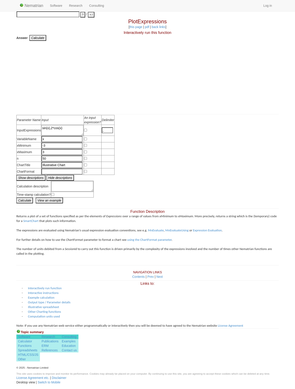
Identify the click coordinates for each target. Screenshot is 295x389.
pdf (147, 27)
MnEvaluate (156, 230)
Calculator (25, 341)
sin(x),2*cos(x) (62, 130)
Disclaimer (59, 378)
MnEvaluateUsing (177, 230)
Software (56, 5)
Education (69, 346)
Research (75, 5)
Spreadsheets (27, 350)
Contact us (69, 350)
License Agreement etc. (32, 378)
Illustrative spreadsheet (43, 307)
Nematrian (31, 5)
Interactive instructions (43, 293)
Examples (68, 341)
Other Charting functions (44, 312)
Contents (138, 276)
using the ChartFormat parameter (149, 240)
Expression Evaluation (207, 230)
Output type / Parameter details (49, 302)
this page (136, 27)
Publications (50, 341)
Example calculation (41, 298)
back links (158, 27)
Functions (25, 346)
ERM (45, 346)
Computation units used (44, 316)
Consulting (96, 5)
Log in (267, 5)
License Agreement (230, 326)
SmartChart (31, 221)
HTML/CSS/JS (28, 354)
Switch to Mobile (49, 382)
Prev (150, 276)
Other (22, 359)
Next (159, 276)
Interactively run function (45, 288)
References (50, 350)
